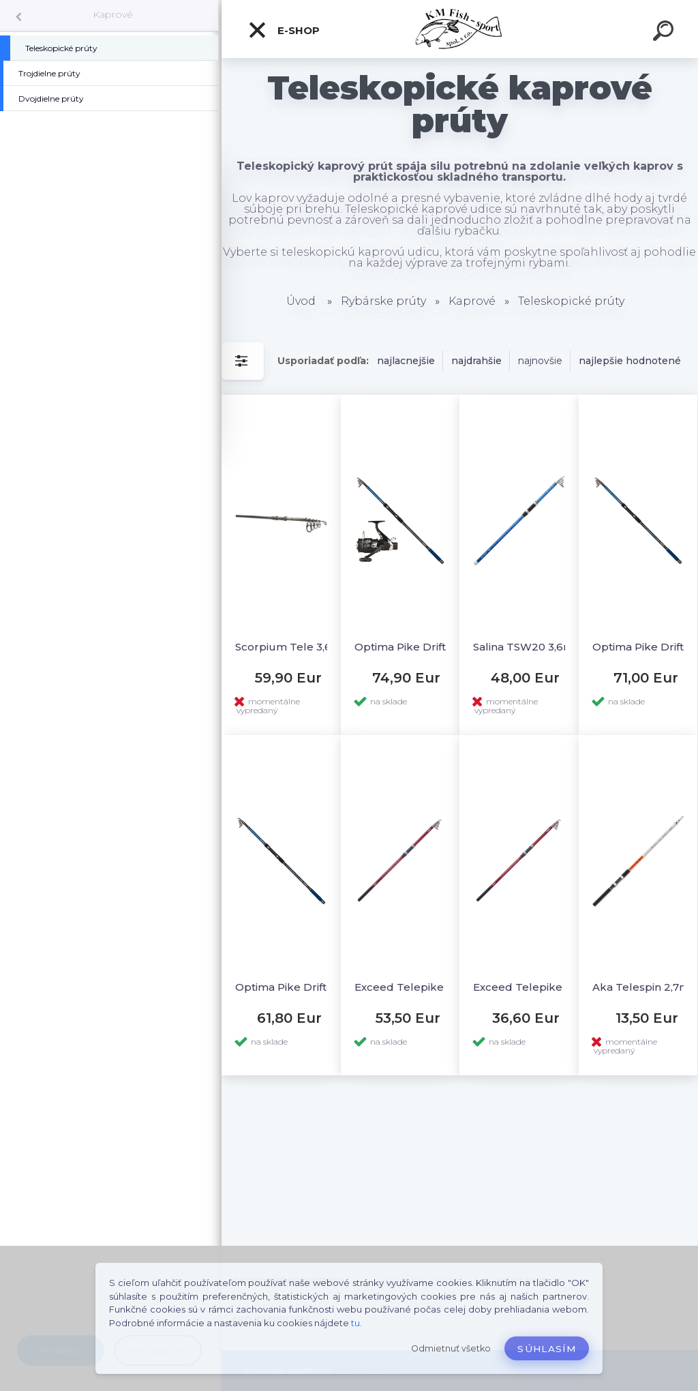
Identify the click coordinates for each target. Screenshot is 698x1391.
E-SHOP (283, 30)
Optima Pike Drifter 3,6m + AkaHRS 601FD (413, 646)
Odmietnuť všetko (451, 1348)
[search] (665, 32)
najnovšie (540, 361)
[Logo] (459, 29)
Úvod (301, 301)
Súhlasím (546, 1348)
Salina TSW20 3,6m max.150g (532, 646)
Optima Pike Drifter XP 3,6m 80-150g (294, 987)
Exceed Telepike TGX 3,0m (532, 987)
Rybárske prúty (383, 301)
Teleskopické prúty (571, 301)
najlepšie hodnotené (630, 361)
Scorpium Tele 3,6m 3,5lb (294, 646)
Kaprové (113, 14)
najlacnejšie (406, 361)
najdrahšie (476, 361)
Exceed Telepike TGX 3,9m (413, 987)
